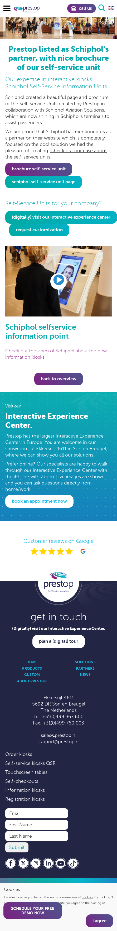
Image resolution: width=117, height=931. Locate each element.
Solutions (85, 662)
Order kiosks (18, 754)
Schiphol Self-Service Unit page (43, 181)
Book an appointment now (39, 501)
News (85, 675)
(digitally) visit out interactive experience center (61, 217)
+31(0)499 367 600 (63, 716)
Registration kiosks (25, 799)
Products (32, 668)
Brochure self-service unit (39, 168)
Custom (32, 675)
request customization (39, 229)
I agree (99, 920)
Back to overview (58, 378)
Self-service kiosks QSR (30, 763)
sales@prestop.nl (58, 735)
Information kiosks (25, 790)
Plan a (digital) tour (58, 641)
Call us (81, 8)
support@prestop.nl (58, 741)
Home (31, 662)
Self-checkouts (21, 781)
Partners (85, 668)
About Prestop (32, 681)
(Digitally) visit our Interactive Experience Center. (58, 628)
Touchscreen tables (26, 772)
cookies (87, 897)
